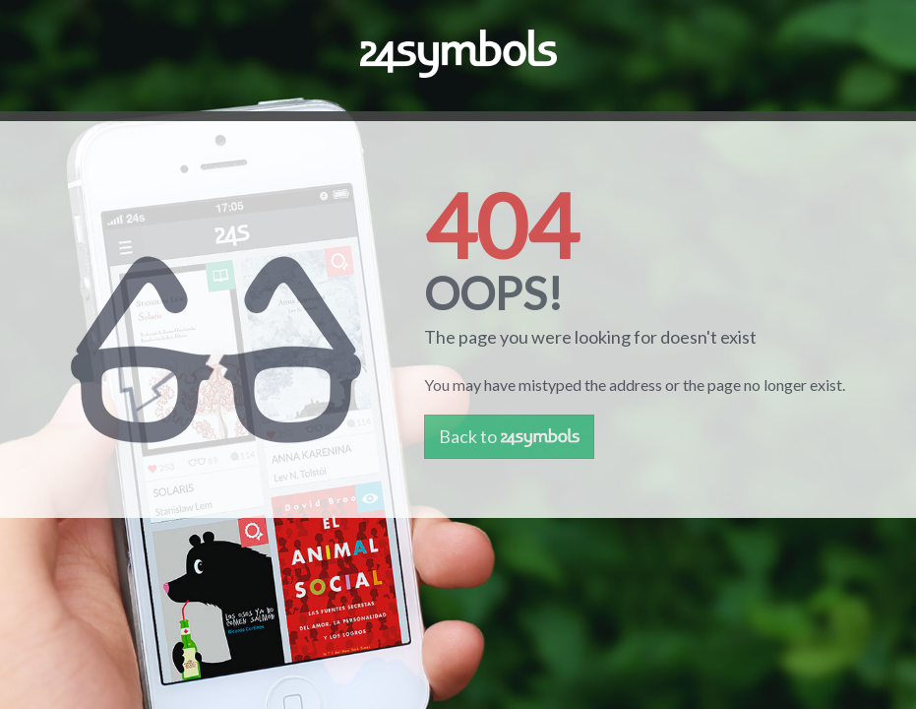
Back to (509, 436)
